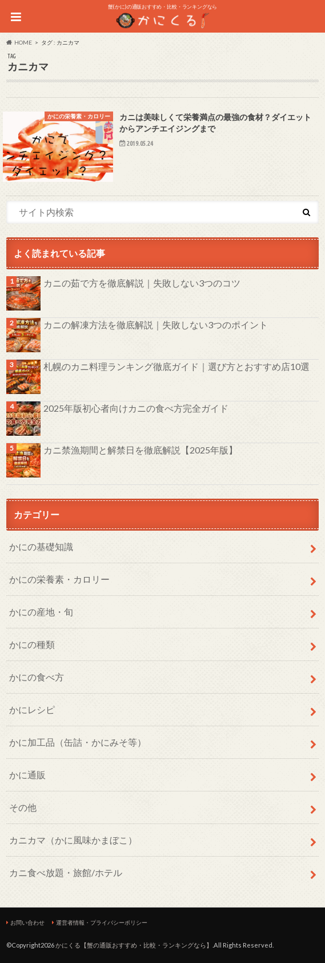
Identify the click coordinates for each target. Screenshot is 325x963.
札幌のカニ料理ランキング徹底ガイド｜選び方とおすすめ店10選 (176, 366)
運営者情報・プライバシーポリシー (101, 922)
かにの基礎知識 (41, 546)
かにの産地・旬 (41, 611)
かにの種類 (32, 644)
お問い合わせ (27, 922)
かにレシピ (32, 709)
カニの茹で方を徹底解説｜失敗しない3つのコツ (141, 282)
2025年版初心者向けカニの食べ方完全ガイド (135, 408)
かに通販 (27, 774)
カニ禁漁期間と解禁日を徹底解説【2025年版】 (140, 449)
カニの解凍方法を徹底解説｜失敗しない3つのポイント (155, 324)
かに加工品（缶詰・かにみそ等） (77, 742)
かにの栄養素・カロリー (59, 579)
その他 (23, 807)
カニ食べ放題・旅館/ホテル (65, 872)
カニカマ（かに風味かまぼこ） (73, 839)
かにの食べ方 (36, 676)
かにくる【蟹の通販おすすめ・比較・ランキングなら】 (133, 945)
